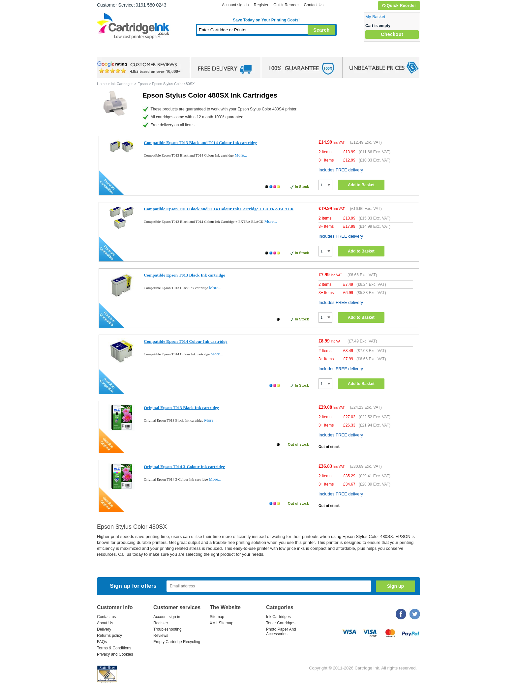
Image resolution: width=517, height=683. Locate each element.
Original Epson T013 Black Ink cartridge (181, 407)
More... (240, 155)
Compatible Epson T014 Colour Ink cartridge (185, 341)
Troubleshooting (167, 629)
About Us (105, 623)
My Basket (375, 16)
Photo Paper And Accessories (281, 631)
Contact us (106, 616)
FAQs (102, 641)
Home (110, 51)
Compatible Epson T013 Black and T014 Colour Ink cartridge (200, 142)
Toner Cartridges (198, 51)
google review (140, 67)
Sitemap (217, 616)
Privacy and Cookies (115, 654)
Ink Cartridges (147, 51)
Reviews (160, 635)
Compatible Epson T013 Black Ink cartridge (184, 275)
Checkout (392, 34)
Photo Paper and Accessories (268, 51)
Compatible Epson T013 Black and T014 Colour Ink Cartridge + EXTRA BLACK (219, 208)
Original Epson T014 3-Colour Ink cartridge (184, 466)
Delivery (104, 629)
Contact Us (313, 5)
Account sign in (235, 5)
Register (261, 5)
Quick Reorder (398, 5)
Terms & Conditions (114, 648)
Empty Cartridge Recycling (176, 641)
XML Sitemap (221, 623)
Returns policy (109, 635)
